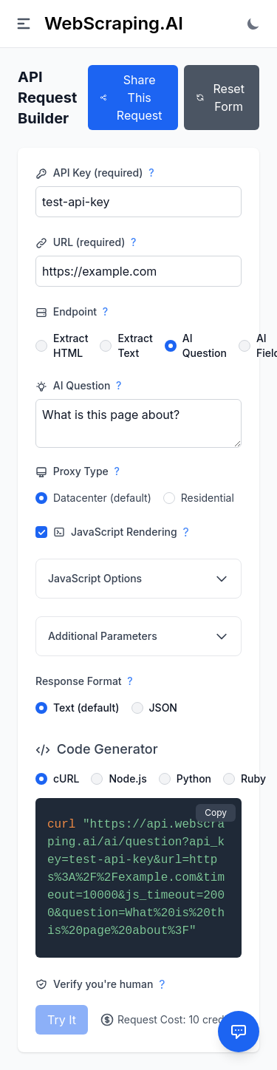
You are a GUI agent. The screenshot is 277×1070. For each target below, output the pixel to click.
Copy (216, 812)
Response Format (84, 681)
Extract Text (134, 345)
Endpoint (71, 311)
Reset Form (220, 97)
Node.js (127, 778)
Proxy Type (77, 471)
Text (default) (86, 707)
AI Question (204, 345)
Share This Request (131, 97)
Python (194, 778)
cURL (66, 778)
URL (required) (85, 242)
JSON (163, 707)
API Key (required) (94, 173)
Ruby (253, 778)
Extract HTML (70, 345)
